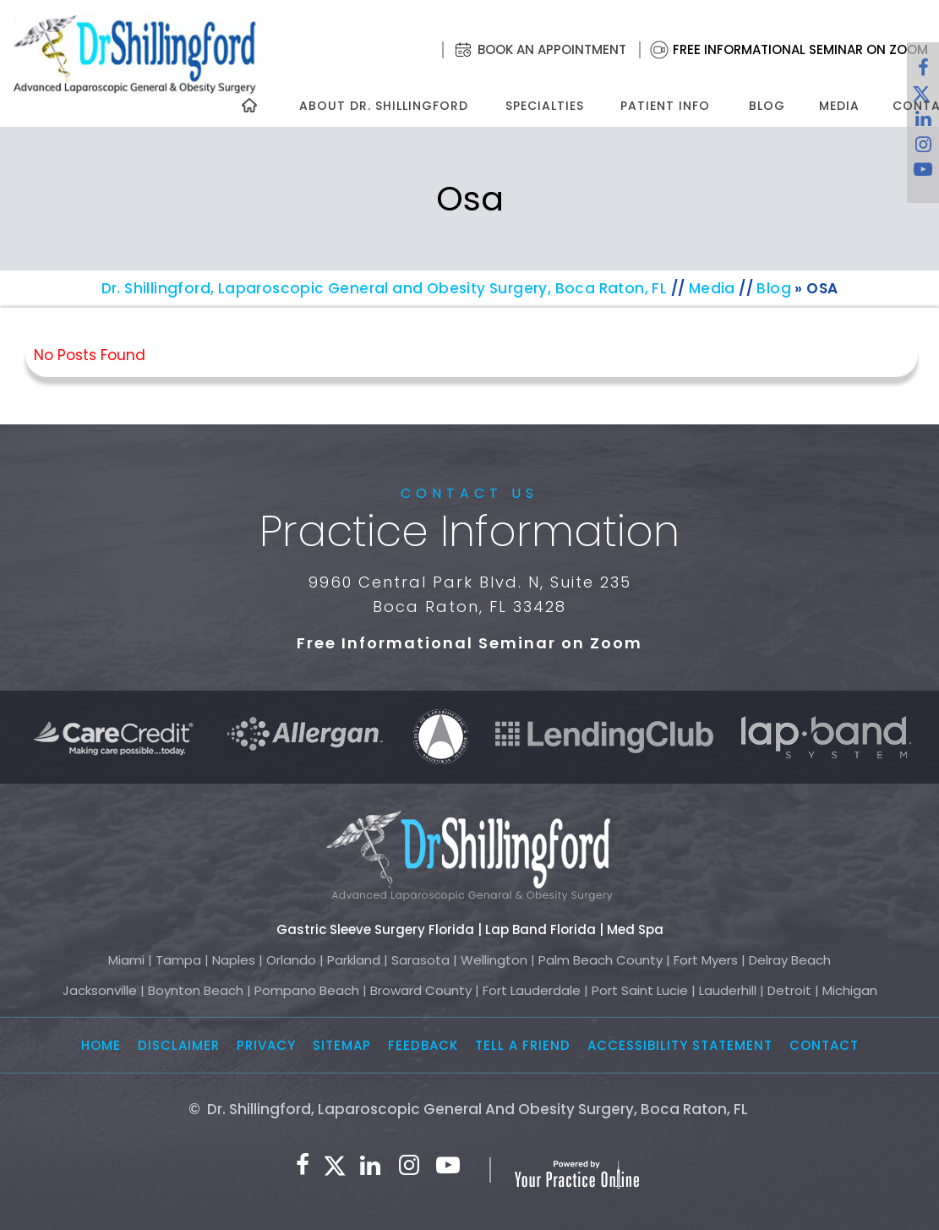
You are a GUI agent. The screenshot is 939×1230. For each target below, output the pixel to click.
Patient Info (665, 105)
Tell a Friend (522, 1045)
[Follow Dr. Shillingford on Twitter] (334, 1166)
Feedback (423, 1045)
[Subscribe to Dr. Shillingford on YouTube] (923, 173)
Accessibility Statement (679, 1045)
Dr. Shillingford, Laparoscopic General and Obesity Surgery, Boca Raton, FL (384, 288)
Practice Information (469, 531)
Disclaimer (179, 1045)
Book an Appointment (552, 49)
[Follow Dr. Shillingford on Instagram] (923, 148)
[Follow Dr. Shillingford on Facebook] (923, 72)
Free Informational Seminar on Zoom (800, 49)
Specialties (543, 105)
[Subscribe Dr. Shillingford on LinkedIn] (370, 1166)
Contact (824, 1045)
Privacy (266, 1045)
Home (101, 1045)
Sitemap (342, 1045)
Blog (767, 105)
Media (839, 105)
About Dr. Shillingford (383, 105)
